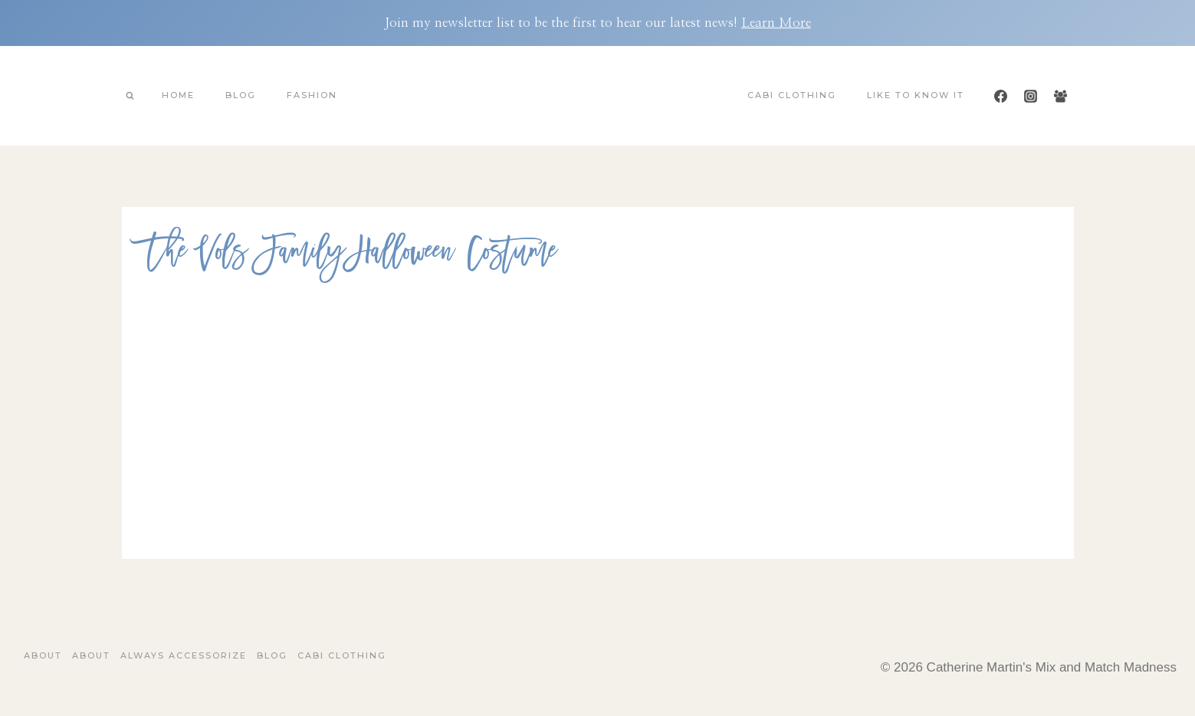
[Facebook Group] (1061, 96)
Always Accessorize (183, 655)
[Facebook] (1000, 96)
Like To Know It (915, 95)
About (43, 655)
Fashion (312, 95)
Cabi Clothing (791, 95)
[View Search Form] (130, 95)
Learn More (776, 22)
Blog (240, 95)
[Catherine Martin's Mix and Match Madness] (598, 96)
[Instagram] (1030, 96)
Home (178, 95)
